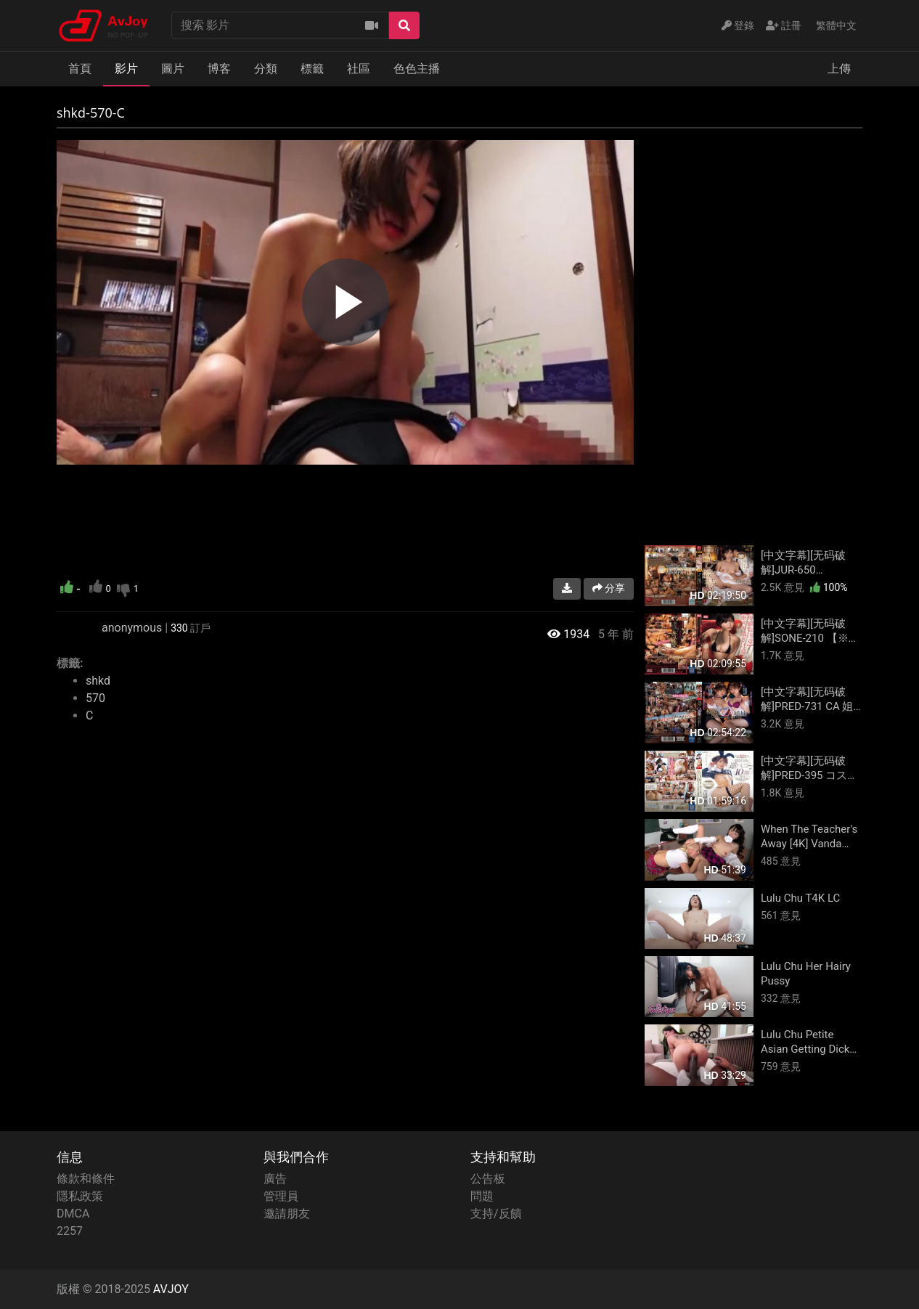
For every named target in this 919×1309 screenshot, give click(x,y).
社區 (358, 69)
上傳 (839, 69)
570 (95, 698)
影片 (126, 69)
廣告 (275, 1179)
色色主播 (416, 69)
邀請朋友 (287, 1213)
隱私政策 (80, 1196)
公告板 (487, 1179)
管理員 (281, 1196)
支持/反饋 (496, 1213)
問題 (482, 1196)
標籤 (312, 69)
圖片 (172, 69)
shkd (98, 681)
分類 (265, 69)
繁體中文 (836, 25)
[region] (345, 302)
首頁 (79, 69)
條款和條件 (86, 1179)
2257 (70, 1231)
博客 (219, 69)
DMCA (73, 1213)
